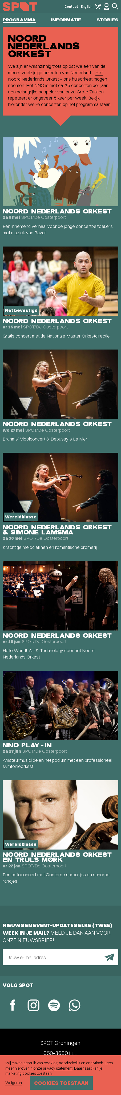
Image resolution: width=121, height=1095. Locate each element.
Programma (19, 20)
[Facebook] (13, 1005)
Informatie (66, 20)
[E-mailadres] (60, 957)
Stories (107, 20)
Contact (71, 7)
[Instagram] (33, 1006)
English (86, 7)
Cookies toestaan (61, 1083)
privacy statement (57, 1068)
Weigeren (13, 1082)
